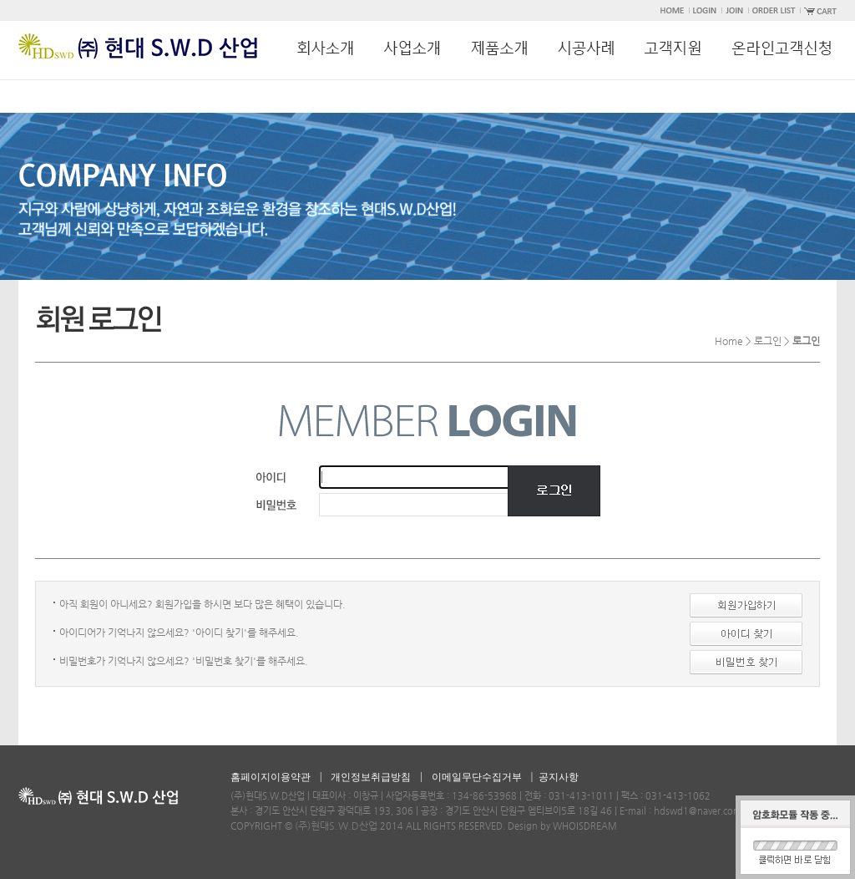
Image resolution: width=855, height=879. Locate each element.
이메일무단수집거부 (477, 777)
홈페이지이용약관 (270, 777)
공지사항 (559, 777)
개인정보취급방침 (371, 777)
